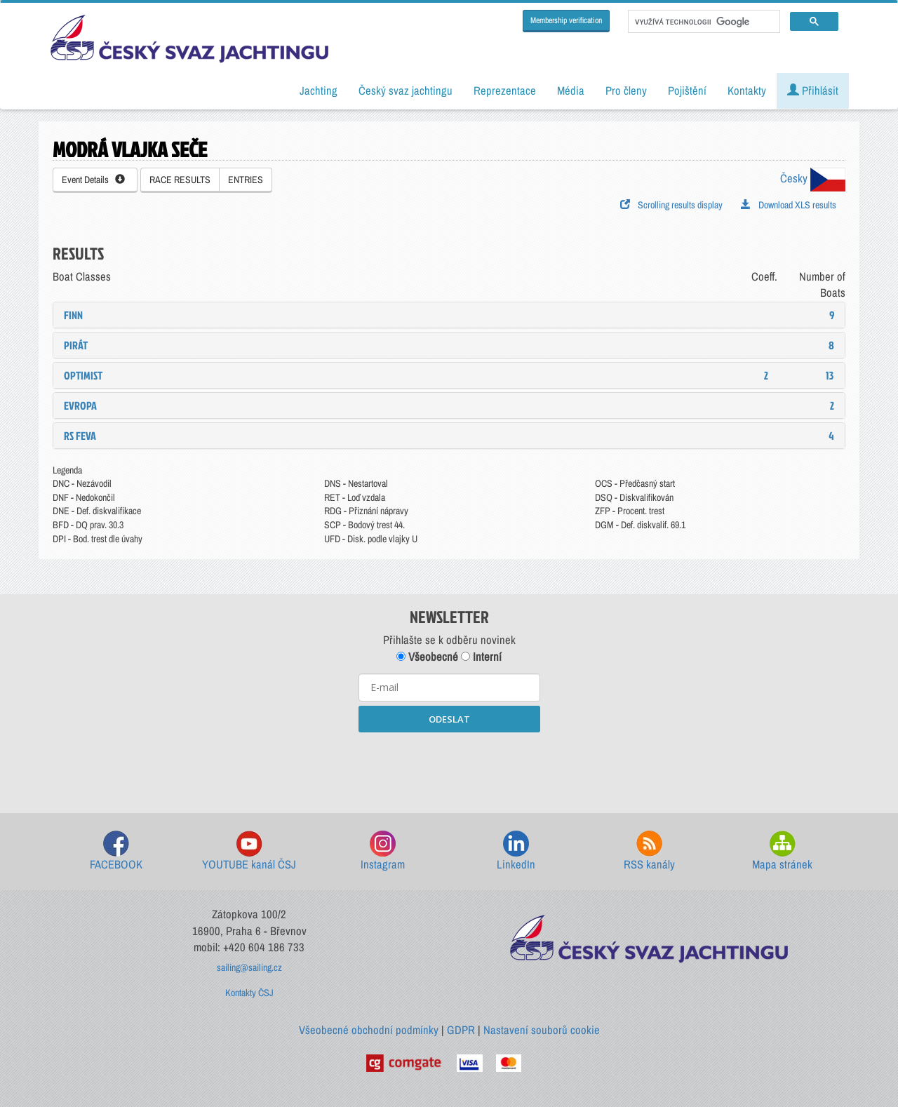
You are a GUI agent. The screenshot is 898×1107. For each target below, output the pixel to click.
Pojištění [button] (687, 90)
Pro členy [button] (626, 90)
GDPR (461, 1030)
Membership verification (566, 20)
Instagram (383, 851)
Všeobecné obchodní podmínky (368, 1030)
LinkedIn (516, 851)
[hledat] (702, 21)
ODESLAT (449, 719)
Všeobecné (427, 656)
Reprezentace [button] (505, 90)
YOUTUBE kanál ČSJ (249, 851)
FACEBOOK (116, 851)
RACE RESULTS (179, 179)
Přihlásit (812, 90)
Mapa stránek (782, 851)
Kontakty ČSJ (249, 992)
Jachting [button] (318, 90)
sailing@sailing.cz (249, 967)
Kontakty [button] (747, 90)
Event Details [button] (93, 179)
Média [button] (570, 90)
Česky (812, 178)
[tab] (449, 315)
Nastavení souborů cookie (541, 1030)
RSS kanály (649, 851)
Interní (481, 656)
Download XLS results (788, 205)
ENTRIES (245, 179)
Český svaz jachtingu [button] (405, 90)
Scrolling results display (671, 205)
